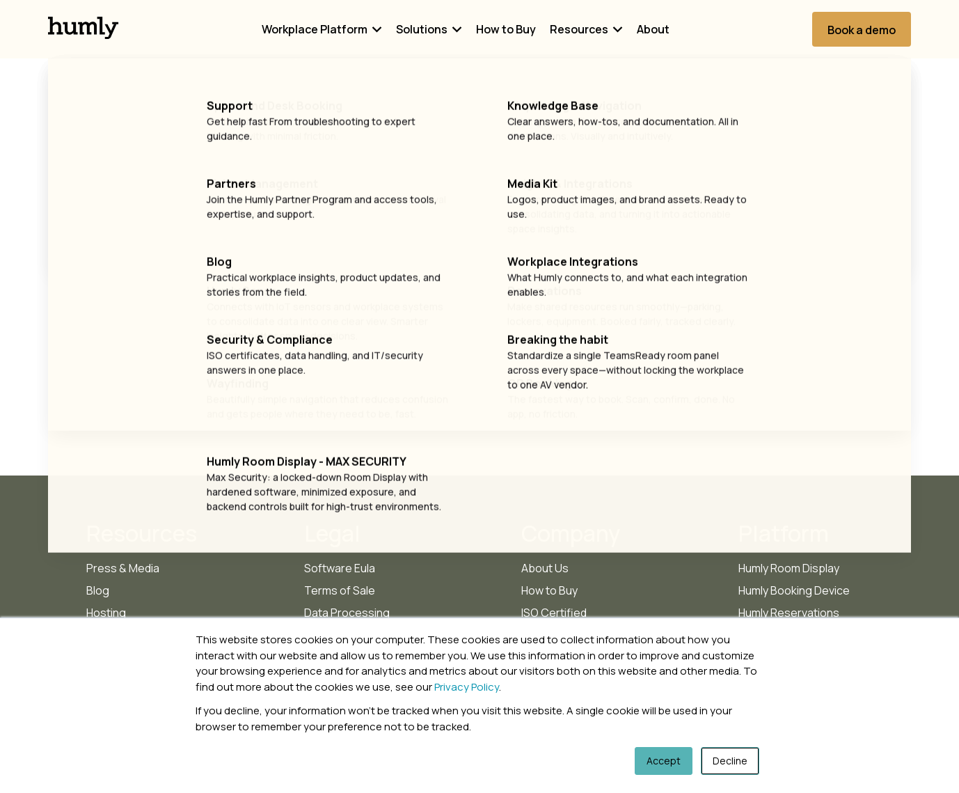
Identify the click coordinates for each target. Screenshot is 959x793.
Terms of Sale (339, 590)
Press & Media (122, 568)
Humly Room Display (788, 568)
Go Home (480, 307)
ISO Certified (554, 612)
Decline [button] (730, 760)
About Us (545, 568)
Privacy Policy (466, 687)
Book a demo (861, 30)
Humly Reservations (788, 612)
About (653, 29)
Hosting (106, 612)
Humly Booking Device (794, 590)
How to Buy (506, 29)
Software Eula (339, 568)
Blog (97, 590)
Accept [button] (664, 760)
